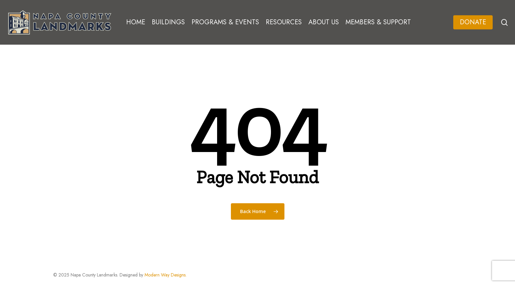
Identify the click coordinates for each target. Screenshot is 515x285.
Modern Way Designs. (166, 275)
